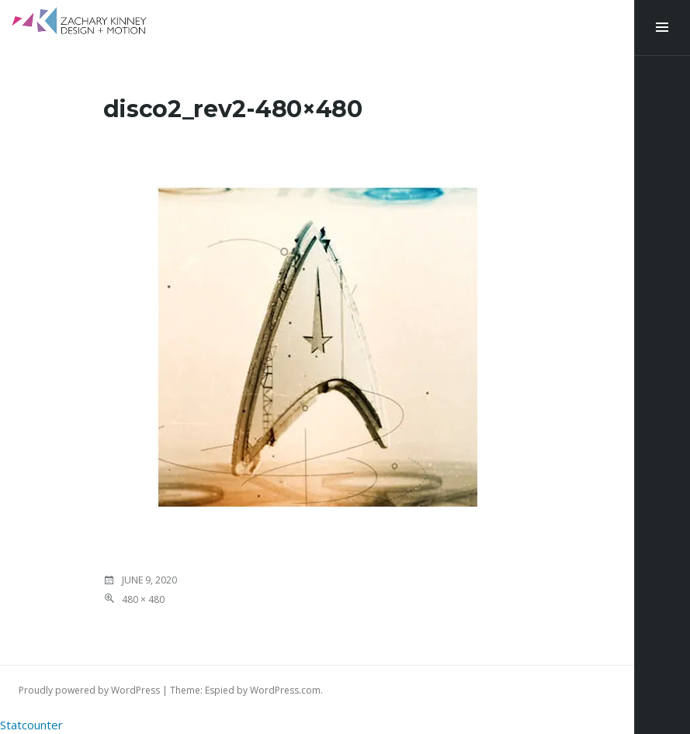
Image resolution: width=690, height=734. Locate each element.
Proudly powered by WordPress (89, 690)
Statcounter (31, 724)
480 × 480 (143, 599)
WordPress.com (285, 690)
